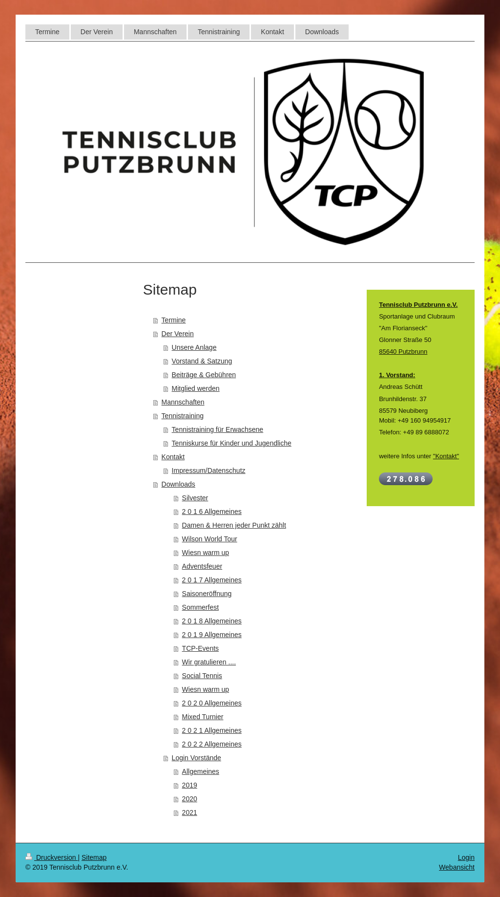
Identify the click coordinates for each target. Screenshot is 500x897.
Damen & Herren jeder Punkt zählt (234, 525)
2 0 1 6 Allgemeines (212, 511)
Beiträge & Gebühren (204, 375)
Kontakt (173, 457)
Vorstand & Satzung (202, 361)
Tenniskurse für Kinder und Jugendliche (232, 443)
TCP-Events (200, 648)
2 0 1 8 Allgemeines (212, 621)
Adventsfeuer (202, 566)
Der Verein (178, 334)
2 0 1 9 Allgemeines (212, 635)
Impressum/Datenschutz (209, 470)
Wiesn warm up (205, 552)
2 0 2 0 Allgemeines (212, 703)
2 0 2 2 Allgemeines (212, 744)
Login (466, 857)
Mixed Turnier (203, 717)
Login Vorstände (196, 758)
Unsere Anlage (194, 347)
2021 (189, 812)
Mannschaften (183, 402)
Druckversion (51, 857)
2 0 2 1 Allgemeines (212, 730)
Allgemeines (200, 771)
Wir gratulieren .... (209, 662)
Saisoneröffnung (207, 594)
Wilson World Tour (209, 539)
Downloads (178, 484)
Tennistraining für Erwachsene (218, 429)
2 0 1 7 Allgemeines (212, 580)
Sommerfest (200, 607)
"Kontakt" (446, 456)
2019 (189, 785)
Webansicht (457, 867)
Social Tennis (202, 676)
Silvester (195, 498)
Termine (174, 320)
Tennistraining (183, 416)
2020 (189, 799)
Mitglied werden (196, 388)
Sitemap (94, 857)
